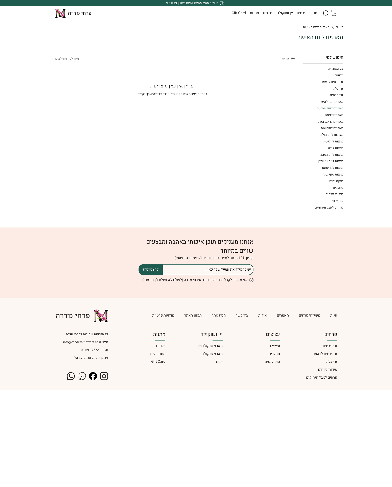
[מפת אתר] (219, 315)
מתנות (159, 334)
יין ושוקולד (212, 334)
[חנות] (333, 315)
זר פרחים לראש (325, 354)
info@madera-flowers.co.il (82, 342)
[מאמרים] (283, 315)
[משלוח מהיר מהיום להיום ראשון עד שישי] (196, 3)
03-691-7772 (89, 350)
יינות (219, 361)
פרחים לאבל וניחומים (321, 377)
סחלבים (274, 354)
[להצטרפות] (151, 269)
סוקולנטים (272, 361)
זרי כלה (331, 361)
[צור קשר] (242, 315)
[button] (325, 13)
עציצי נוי (274, 346)
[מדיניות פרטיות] (143, 315)
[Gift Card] (138, 361)
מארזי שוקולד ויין (210, 346)
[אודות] (262, 315)
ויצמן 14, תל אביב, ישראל (91, 357)
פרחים (330, 334)
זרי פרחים (330, 346)
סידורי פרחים (327, 369)
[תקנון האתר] (193, 315)
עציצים (273, 334)
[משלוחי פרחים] (309, 315)
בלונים (160, 346)
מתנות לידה (157, 354)
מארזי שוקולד (212, 354)
